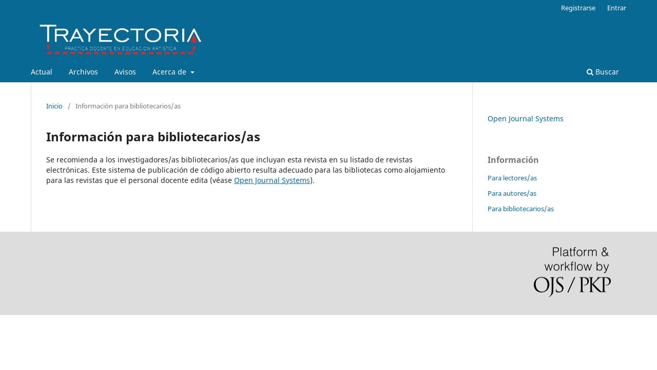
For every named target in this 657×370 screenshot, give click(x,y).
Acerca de (170, 72)
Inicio (54, 105)
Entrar (616, 7)
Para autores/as (512, 193)
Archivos (83, 72)
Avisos (125, 72)
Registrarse (578, 7)
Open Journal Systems (272, 180)
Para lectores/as (512, 177)
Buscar (603, 72)
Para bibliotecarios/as (521, 208)
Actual (41, 72)
